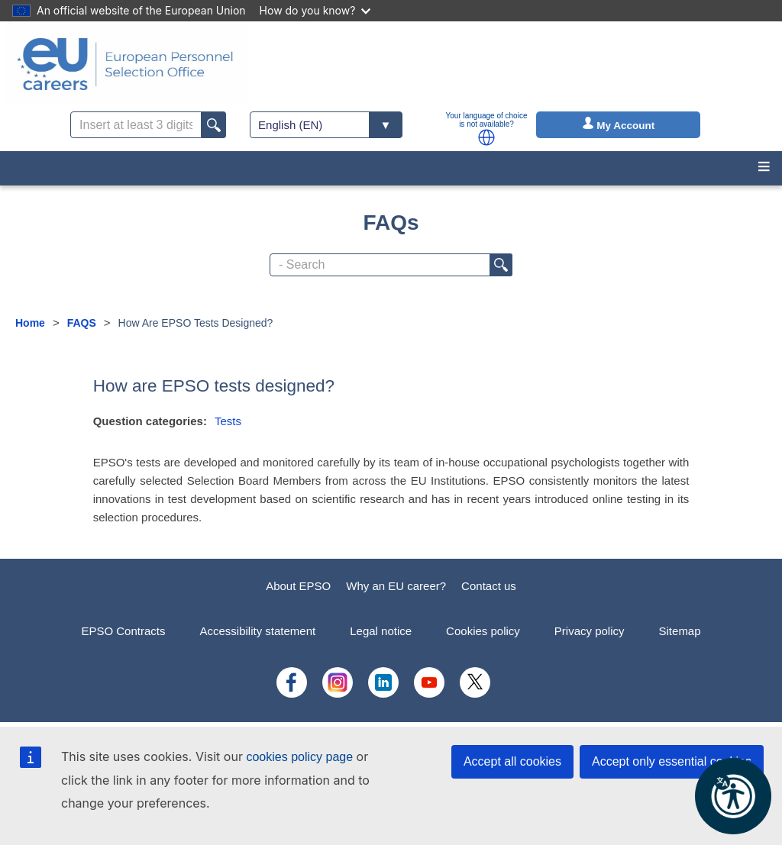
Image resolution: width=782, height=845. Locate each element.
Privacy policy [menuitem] (589, 630)
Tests (228, 420)
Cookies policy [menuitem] (483, 630)
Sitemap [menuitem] (680, 630)
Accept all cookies (512, 761)
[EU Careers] (125, 64)
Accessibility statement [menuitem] (257, 630)
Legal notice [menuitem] (381, 630)
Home (30, 323)
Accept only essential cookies (671, 761)
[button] (486, 137)
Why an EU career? (396, 585)
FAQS (81, 323)
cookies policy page (299, 756)
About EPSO (298, 585)
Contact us (488, 585)
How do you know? (315, 10)
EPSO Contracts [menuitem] (123, 630)
